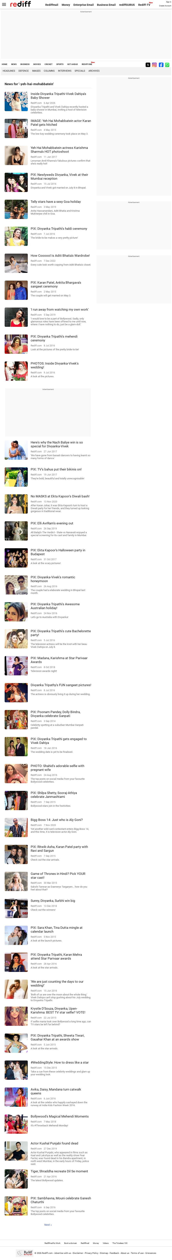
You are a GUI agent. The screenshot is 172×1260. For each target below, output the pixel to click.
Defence (24, 71)
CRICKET (48, 64)
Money (66, 4)
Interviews (64, 71)
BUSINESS (25, 64)
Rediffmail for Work (52, 1243)
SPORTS (59, 64)
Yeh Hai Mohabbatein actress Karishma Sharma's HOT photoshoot (59, 149)
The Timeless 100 (119, 1243)
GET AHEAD (72, 64)
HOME (4, 64)
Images (36, 71)
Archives (94, 71)
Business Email (106, 4)
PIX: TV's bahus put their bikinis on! (56, 469)
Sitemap (104, 1253)
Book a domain (70, 1243)
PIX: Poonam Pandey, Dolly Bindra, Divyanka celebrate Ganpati (55, 714)
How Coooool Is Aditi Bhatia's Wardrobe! (60, 255)
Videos (106, 1243)
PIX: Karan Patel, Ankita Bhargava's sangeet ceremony (56, 284)
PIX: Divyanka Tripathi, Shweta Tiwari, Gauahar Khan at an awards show (57, 1037)
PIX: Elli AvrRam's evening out (52, 523)
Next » (48, 1224)
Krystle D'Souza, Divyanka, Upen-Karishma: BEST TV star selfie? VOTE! (58, 1010)
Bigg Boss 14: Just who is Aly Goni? (57, 820)
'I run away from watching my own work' (60, 309)
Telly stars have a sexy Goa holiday (56, 202)
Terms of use (137, 1253)
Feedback (114, 1253)
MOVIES (37, 64)
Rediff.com (47, 1253)
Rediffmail (51, 4)
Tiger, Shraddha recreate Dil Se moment (59, 1171)
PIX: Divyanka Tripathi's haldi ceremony (59, 229)
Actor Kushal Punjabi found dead (54, 1143)
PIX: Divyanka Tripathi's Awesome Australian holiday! (55, 606)
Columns (49, 71)
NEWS (14, 64)
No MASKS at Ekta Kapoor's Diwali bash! (60, 496)
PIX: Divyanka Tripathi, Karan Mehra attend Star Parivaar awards (56, 956)
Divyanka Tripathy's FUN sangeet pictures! (61, 685)
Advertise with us (62, 1253)
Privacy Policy (91, 1253)
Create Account (165, 6)
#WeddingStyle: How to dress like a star (60, 1062)
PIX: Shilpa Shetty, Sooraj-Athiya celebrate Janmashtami (54, 795)
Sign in (168, 2)
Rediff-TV (144, 4)
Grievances (150, 1253)
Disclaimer (78, 1253)
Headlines (9, 71)
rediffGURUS (127, 4)
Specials (80, 71)
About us (125, 1253)
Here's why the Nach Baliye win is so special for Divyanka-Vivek (57, 444)
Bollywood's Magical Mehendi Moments (60, 1116)
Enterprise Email (83, 4)
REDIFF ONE (87, 64)
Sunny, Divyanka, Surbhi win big (53, 901)
